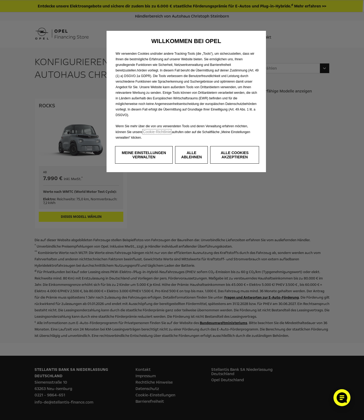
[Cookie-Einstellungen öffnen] (341, 397)
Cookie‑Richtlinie (157, 132)
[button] (144, 155)
